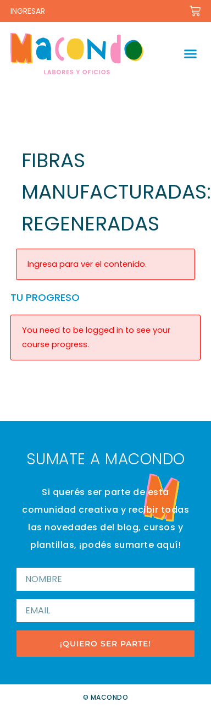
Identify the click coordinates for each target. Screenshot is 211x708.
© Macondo (106, 697)
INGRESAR (27, 11)
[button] (190, 53)
